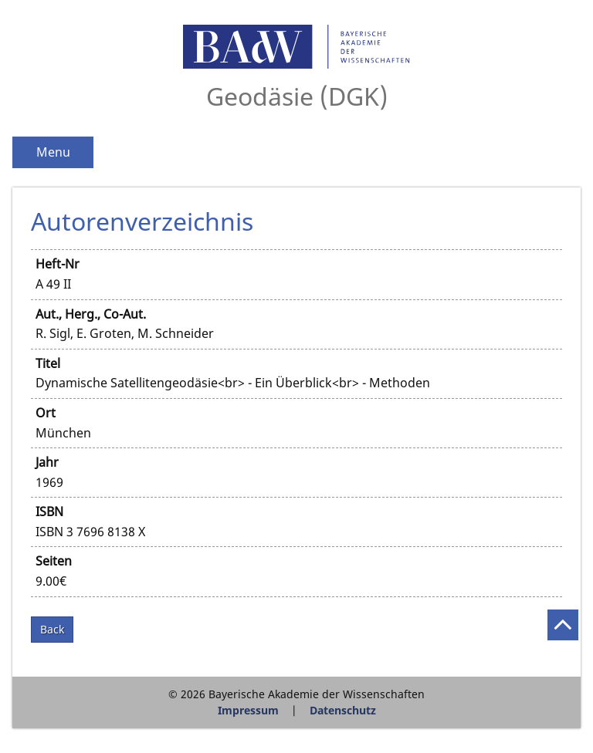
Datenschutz (343, 710)
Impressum (248, 710)
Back (52, 629)
